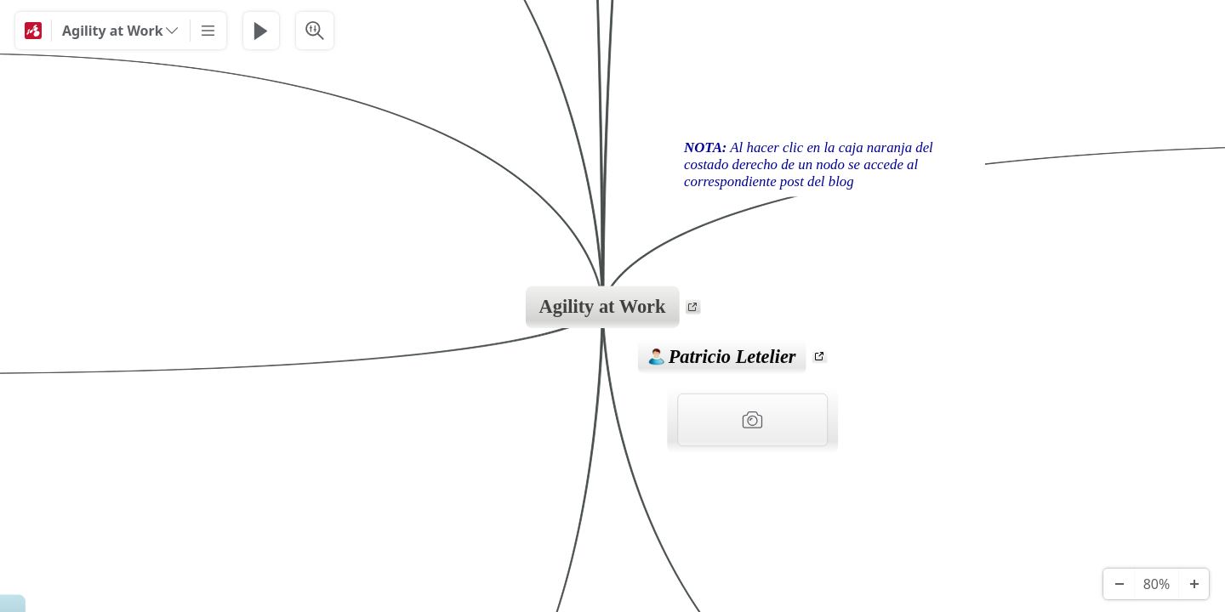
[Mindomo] (33, 30)
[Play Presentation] (261, 30)
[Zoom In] (1193, 584)
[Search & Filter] (314, 30)
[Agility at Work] (121, 30)
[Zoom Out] (1118, 584)
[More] (208, 30)
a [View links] (696, 309)
